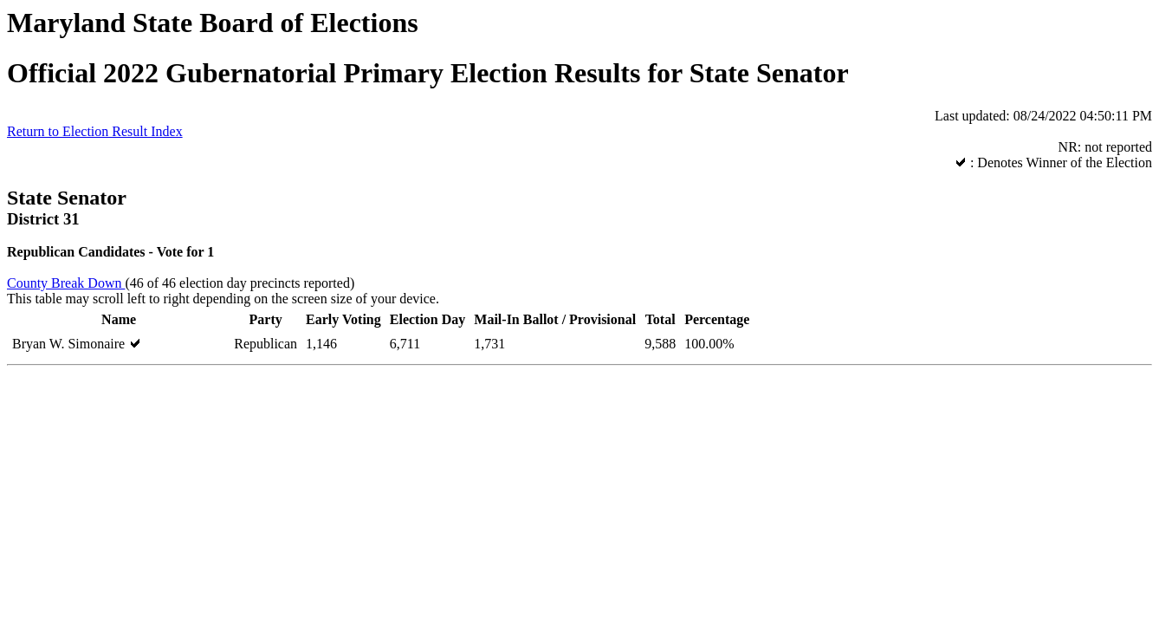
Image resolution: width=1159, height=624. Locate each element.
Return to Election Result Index (95, 131)
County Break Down (66, 283)
